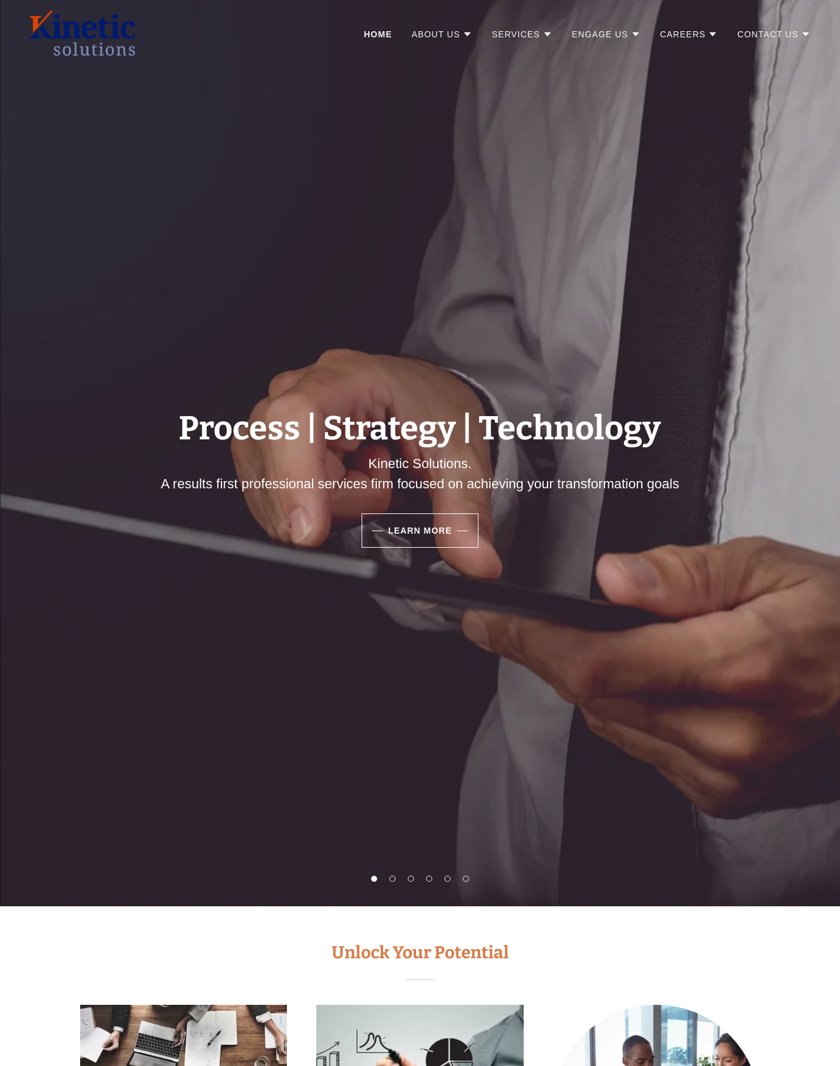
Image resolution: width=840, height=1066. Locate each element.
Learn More (420, 530)
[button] (442, 34)
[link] (82, 32)
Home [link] (378, 34)
